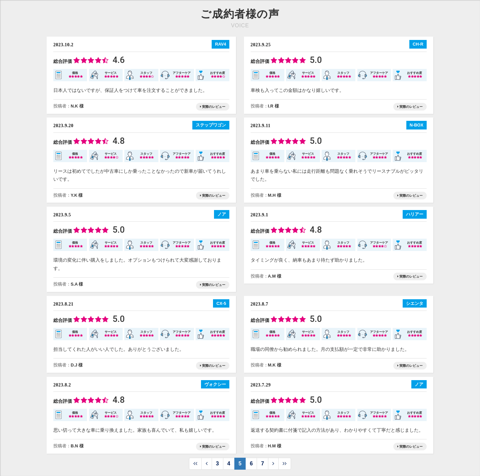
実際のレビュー (212, 107)
